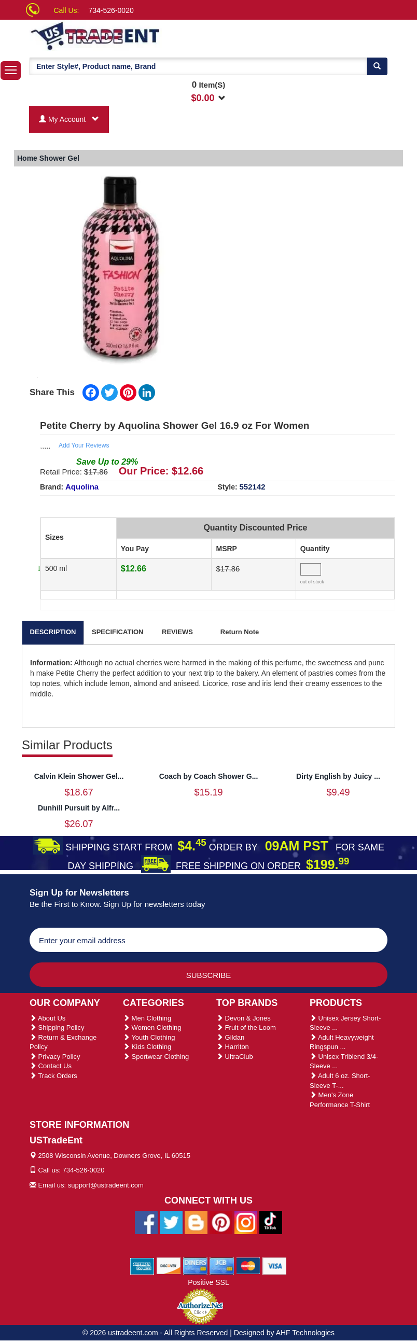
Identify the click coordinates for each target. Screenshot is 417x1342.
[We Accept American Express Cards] (142, 1266)
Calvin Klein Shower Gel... (79, 776)
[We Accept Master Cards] (248, 1266)
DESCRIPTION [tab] (53, 632)
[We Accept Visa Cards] (274, 1266)
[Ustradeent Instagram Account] (245, 1222)
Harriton (232, 1047)
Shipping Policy (57, 1027)
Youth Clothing (149, 1037)
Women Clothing (152, 1027)
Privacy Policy (55, 1056)
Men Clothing (147, 1018)
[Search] (377, 66)
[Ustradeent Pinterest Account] (221, 1222)
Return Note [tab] (239, 632)
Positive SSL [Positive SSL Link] (208, 1282)
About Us (47, 1018)
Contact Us (51, 1066)
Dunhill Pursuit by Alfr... (79, 808)
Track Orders (53, 1076)
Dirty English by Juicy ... (338, 776)
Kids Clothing (147, 1047)
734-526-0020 (111, 10)
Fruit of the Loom (246, 1027)
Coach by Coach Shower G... (208, 776)
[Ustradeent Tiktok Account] (270, 1222)
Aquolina (82, 486)
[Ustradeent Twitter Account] (171, 1222)
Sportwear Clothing (156, 1056)
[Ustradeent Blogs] (196, 1222)
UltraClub (234, 1056)
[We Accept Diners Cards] (195, 1266)
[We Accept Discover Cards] (169, 1266)
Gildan (230, 1037)
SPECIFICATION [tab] (117, 632)
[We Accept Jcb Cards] (222, 1266)
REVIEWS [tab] (177, 632)
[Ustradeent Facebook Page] (146, 1222)
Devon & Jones (243, 1018)
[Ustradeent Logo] (131, 35)
